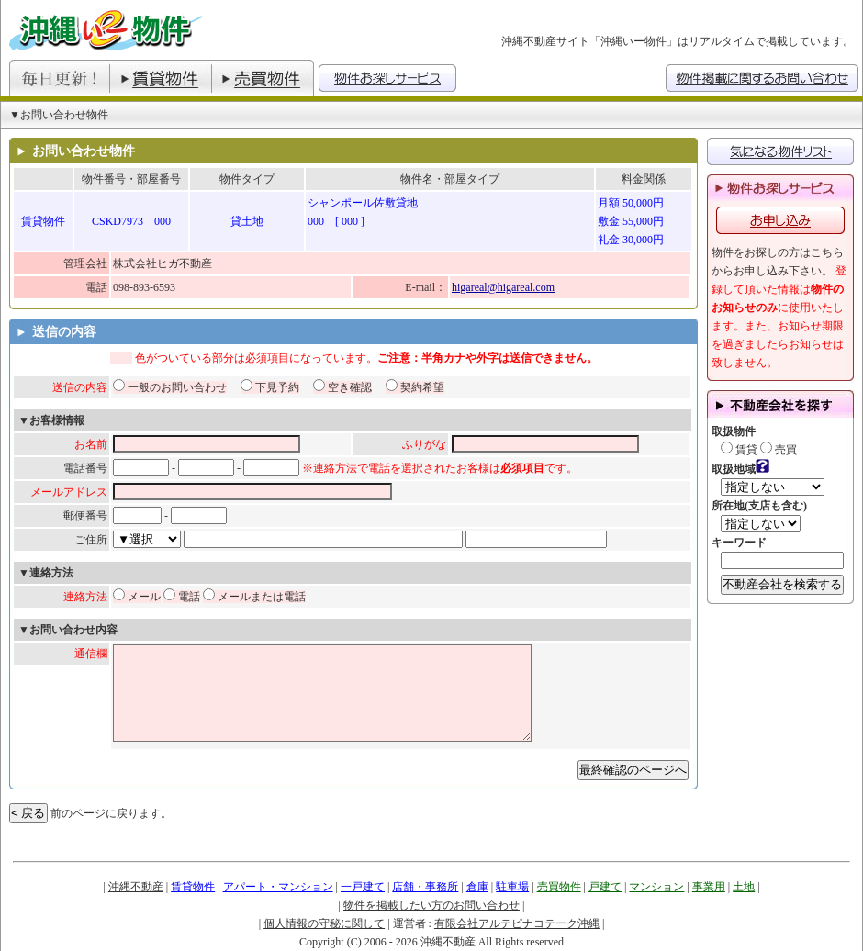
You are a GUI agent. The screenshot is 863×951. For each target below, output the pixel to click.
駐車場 (512, 886)
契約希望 (415, 387)
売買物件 (559, 886)
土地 (744, 886)
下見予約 (270, 387)
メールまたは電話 (254, 596)
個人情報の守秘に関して (324, 923)
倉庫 (477, 886)
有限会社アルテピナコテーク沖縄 (517, 923)
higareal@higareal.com (503, 287)
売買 (778, 449)
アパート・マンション (278, 886)
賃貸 (739, 449)
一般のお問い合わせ (170, 387)
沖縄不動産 (135, 886)
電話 (181, 596)
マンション (656, 886)
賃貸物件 (193, 886)
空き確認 (342, 387)
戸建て (605, 886)
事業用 (708, 886)
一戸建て (363, 886)
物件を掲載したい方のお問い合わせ (431, 905)
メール (137, 596)
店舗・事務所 (425, 886)
